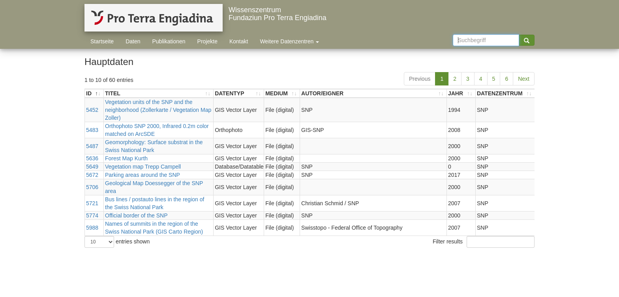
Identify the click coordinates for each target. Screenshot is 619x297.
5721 (92, 203)
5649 (92, 166)
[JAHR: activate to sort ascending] (461, 93)
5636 (92, 158)
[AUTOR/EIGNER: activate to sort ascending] (373, 93)
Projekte (207, 41)
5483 (92, 130)
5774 (92, 215)
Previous (419, 79)
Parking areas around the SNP (142, 175)
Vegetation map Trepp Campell (143, 166)
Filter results (484, 242)
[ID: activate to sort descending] (94, 93)
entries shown (117, 242)
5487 (92, 146)
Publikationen (169, 41)
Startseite (102, 41)
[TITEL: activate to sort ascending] (159, 93)
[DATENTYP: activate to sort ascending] (239, 93)
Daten (133, 41)
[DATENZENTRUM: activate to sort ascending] (505, 93)
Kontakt (238, 41)
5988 (92, 228)
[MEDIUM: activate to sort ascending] (282, 93)
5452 (92, 110)
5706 (92, 187)
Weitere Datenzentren (289, 41)
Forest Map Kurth (126, 158)
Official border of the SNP (136, 215)
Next (523, 79)
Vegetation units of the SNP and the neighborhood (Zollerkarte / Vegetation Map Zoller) (158, 110)
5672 (92, 175)
